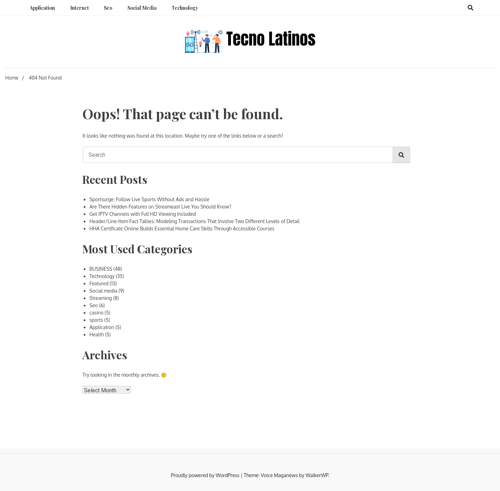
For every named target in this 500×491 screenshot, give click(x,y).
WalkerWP (317, 475)
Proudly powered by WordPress (206, 475)
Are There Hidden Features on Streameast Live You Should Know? (160, 207)
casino (96, 313)
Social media (142, 8)
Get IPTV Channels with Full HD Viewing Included (142, 214)
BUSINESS (100, 269)
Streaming (100, 298)
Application (42, 8)
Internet (79, 8)
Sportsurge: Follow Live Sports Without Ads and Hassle (149, 199)
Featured (98, 283)
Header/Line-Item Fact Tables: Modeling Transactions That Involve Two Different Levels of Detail (194, 221)
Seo (108, 8)
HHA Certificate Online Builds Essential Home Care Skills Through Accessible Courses (181, 228)
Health (96, 334)
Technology (185, 8)
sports (96, 320)
